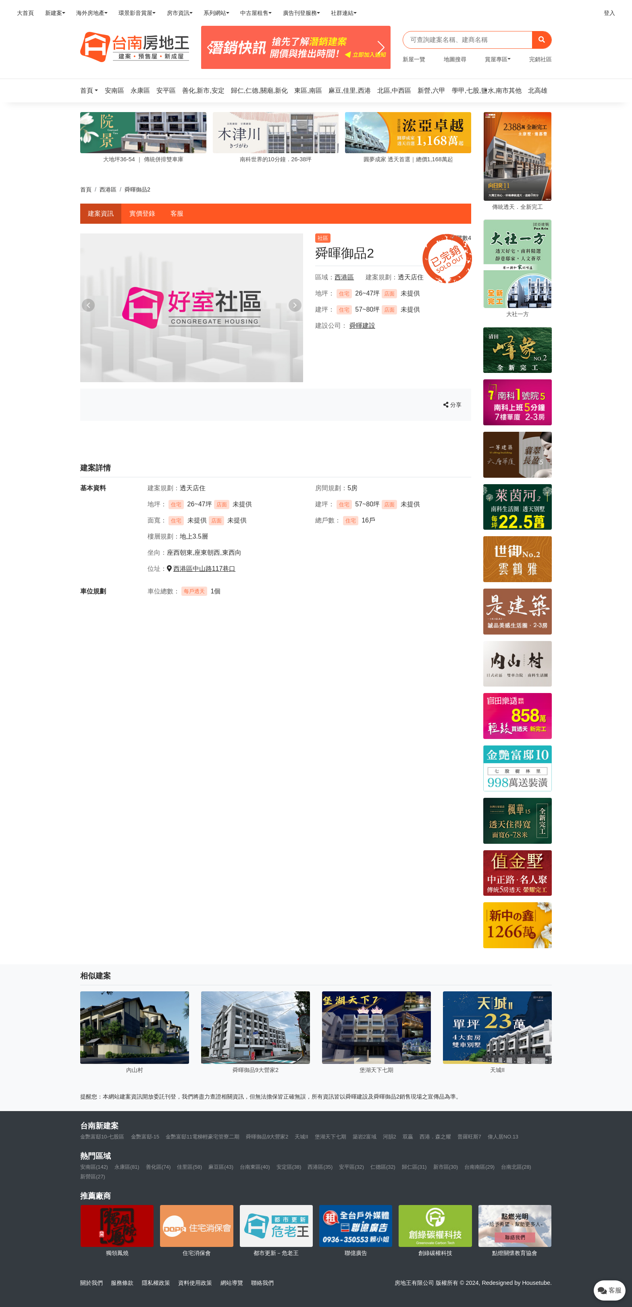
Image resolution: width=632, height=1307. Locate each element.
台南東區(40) (255, 1167)
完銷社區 (540, 59)
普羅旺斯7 (469, 1137)
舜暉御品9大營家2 (267, 1137)
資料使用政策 (195, 1283)
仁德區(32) (382, 1167)
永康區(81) (126, 1167)
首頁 (85, 189)
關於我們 (91, 1283)
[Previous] (210, 47)
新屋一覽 (414, 59)
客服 (176, 213)
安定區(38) (288, 1167)
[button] (91, 90)
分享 (452, 405)
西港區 (108, 189)
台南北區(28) (516, 1167)
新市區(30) (445, 1167)
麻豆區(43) (220, 1167)
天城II (301, 1137)
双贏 (408, 1137)
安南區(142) (94, 1167)
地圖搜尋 (455, 59)
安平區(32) (351, 1167)
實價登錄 (142, 213)
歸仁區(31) (414, 1167)
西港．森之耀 (435, 1137)
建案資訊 (101, 213)
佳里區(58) (189, 1167)
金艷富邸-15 (145, 1137)
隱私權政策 (156, 1283)
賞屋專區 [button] (496, 59)
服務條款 (122, 1283)
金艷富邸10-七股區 (102, 1137)
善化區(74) (158, 1167)
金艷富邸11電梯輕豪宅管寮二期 (202, 1137)
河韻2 (389, 1137)
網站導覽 (231, 1283)
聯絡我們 (262, 1283)
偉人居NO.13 (503, 1137)
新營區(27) (92, 1177)
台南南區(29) (479, 1167)
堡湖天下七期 (330, 1137)
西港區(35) (320, 1167)
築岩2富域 (364, 1137)
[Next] (381, 47)
